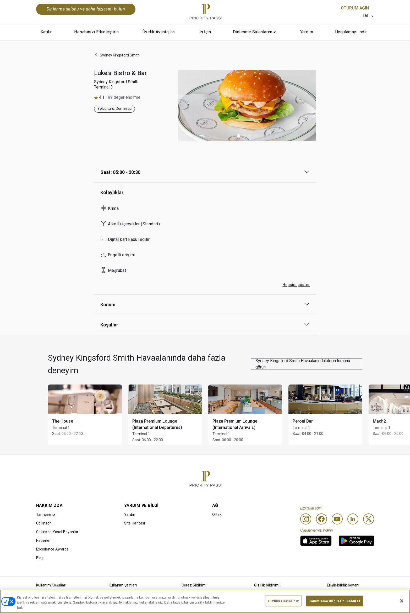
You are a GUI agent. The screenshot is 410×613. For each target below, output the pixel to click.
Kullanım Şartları (123, 585)
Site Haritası (134, 523)
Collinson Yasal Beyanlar (57, 532)
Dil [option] (365, 15)
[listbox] (368, 16)
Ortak (217, 514)
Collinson (44, 523)
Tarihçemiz (46, 514)
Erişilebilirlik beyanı (343, 585)
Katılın (47, 31)
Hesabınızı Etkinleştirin (96, 31)
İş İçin (205, 31)
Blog (40, 558)
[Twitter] (368, 518)
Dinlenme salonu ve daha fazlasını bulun (86, 9)
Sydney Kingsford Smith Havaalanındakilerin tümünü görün (302, 364)
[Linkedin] (352, 518)
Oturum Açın (355, 8)
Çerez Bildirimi (194, 585)
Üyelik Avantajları (159, 31)
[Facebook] (321, 518)
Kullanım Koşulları (51, 585)
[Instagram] (305, 518)
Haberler (43, 540)
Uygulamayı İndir (351, 31)
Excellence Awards (52, 549)
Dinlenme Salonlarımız (254, 31)
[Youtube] (337, 518)
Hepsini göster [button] (296, 285)
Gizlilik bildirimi (267, 585)
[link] (316, 541)
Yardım (306, 31)
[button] (238, 135)
